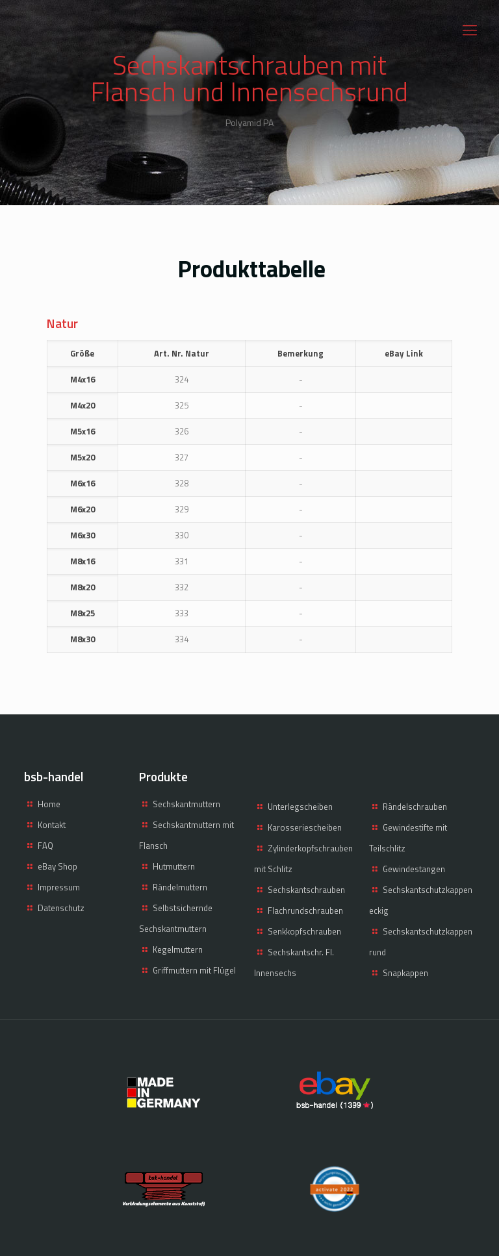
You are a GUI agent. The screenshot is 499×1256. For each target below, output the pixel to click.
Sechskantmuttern (186, 804)
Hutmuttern (174, 866)
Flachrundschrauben (305, 910)
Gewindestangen (414, 868)
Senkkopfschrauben (304, 931)
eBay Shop (57, 866)
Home (49, 804)
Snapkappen (405, 972)
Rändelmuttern (180, 887)
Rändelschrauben (415, 806)
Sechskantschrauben (306, 889)
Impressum (59, 887)
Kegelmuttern (178, 949)
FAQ (45, 845)
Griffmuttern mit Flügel (194, 970)
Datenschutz (61, 907)
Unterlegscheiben (300, 806)
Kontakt (52, 824)
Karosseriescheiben (305, 827)
